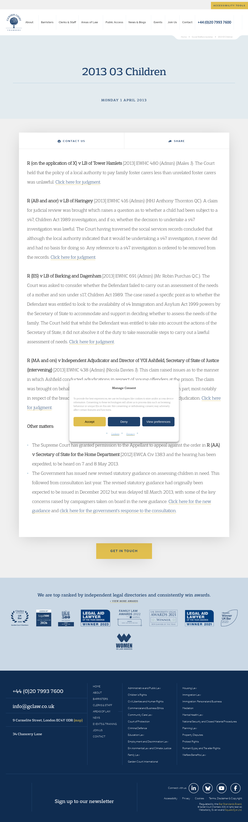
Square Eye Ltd (233, 809)
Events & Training (105, 724)
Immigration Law (191, 694)
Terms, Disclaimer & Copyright (225, 798)
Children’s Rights (137, 694)
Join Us (172, 22)
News (96, 717)
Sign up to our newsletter (84, 801)
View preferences (158, 421)
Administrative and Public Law (144, 688)
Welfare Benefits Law (194, 754)
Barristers (47, 22)
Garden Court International (143, 761)
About (29, 22)
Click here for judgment (77, 182)
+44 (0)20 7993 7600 (214, 22)
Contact (187, 22)
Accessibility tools (229, 5)
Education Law (136, 734)
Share (177, 141)
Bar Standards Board (230, 804)
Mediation (187, 708)
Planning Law (189, 728)
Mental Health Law (192, 714)
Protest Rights (190, 741)
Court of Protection (139, 721)
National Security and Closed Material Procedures (209, 721)
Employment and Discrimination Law (148, 741)
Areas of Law (89, 22)
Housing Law (189, 688)
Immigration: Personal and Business (202, 701)
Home (96, 686)
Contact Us (71, 141)
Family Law (134, 754)
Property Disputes (192, 734)
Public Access (114, 22)
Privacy (130, 434)
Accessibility (170, 798)
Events (158, 22)
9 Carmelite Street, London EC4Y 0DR (48, 720)
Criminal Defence (137, 728)
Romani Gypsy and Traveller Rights (201, 748)
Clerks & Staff (67, 22)
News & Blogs (137, 22)
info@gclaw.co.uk (33, 706)
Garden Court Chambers (14, 22)
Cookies (115, 434)
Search (238, 22)
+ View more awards (124, 601)
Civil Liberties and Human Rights (145, 701)
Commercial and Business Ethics (146, 708)
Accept (89, 421)
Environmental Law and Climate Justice (149, 748)
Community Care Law (140, 714)
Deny (124, 421)
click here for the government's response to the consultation (118, 510)
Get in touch (124, 551)
